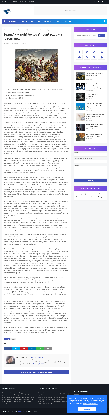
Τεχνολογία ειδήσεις (82, 194)
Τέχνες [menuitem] (32, 21)
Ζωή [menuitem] (39, 21)
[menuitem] (4, 21)
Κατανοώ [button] (87, 409)
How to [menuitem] (59, 21)
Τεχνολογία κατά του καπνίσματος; (92, 95)
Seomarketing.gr (97, 197)
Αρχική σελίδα (8, 30)
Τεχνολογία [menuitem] (48, 21)
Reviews (46, 364)
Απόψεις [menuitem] (68, 21)
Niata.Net (21, 411)
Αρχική (4, 2)
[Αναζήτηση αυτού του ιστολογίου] (87, 35)
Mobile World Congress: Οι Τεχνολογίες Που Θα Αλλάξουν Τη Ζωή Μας (95, 106)
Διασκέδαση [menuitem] (13, 21)
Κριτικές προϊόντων (97, 194)
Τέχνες (15, 30)
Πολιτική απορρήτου (27, 2)
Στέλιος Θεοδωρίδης (12, 43)
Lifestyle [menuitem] (23, 21)
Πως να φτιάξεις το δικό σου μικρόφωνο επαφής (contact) (94, 75)
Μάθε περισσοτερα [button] (90, 404)
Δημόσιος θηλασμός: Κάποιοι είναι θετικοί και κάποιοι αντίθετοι (95, 116)
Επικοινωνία (13, 2)
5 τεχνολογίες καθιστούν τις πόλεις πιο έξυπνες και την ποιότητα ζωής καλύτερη (94, 86)
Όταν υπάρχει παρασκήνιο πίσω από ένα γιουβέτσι (94, 135)
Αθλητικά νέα (80, 197)
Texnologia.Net (38, 364)
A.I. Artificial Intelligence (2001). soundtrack (94, 126)
